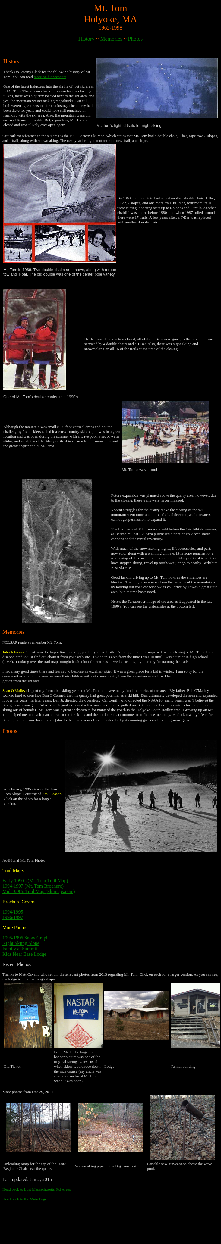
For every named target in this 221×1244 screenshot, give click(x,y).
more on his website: (50, 76)
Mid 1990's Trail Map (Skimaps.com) (38, 891)
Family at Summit (19, 948)
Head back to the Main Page (24, 1199)
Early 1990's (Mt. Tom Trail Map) (35, 880)
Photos (135, 39)
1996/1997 (12, 917)
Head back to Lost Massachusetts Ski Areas (36, 1189)
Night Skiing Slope (20, 943)
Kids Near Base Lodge (24, 954)
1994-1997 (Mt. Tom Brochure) (33, 886)
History (86, 39)
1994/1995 (12, 911)
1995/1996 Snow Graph (25, 937)
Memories (111, 39)
